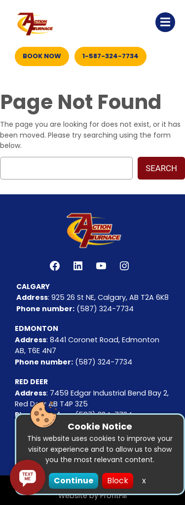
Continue (73, 480)
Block (117, 480)
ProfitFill (113, 496)
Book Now (42, 56)
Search (161, 168)
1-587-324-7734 (110, 56)
